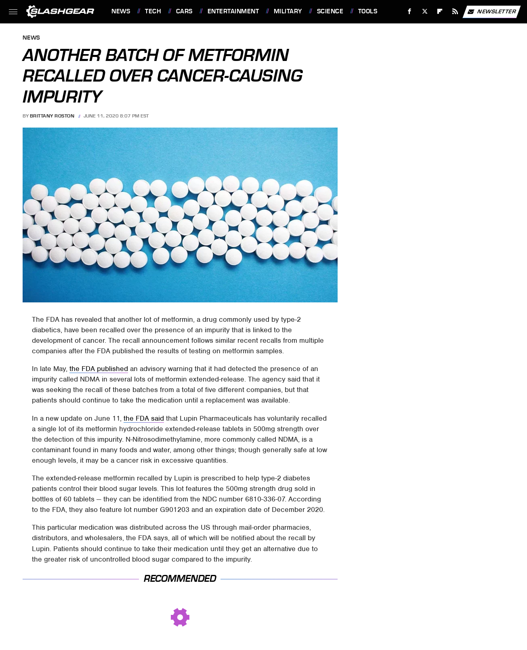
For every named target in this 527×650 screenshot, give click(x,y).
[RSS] (455, 11)
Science (330, 11)
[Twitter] (424, 11)
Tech (153, 11)
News (120, 11)
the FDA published (98, 368)
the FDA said (144, 418)
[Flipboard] (440, 11)
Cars (184, 11)
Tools (368, 11)
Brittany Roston (52, 116)
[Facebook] (410, 11)
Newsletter (491, 11)
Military (288, 11)
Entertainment (233, 11)
